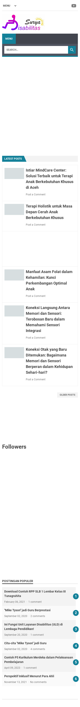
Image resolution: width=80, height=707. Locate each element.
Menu (9, 38)
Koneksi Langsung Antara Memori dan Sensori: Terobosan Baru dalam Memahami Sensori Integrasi (48, 319)
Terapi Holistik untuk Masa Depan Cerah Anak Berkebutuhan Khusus (49, 212)
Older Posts (67, 395)
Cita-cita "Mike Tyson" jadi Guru (25, 643)
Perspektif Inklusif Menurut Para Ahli (29, 676)
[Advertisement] (40, 104)
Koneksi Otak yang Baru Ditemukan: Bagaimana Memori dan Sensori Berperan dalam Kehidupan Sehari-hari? (49, 361)
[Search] (36, 50)
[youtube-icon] (74, 5)
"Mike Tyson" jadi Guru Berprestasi (27, 610)
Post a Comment (35, 194)
